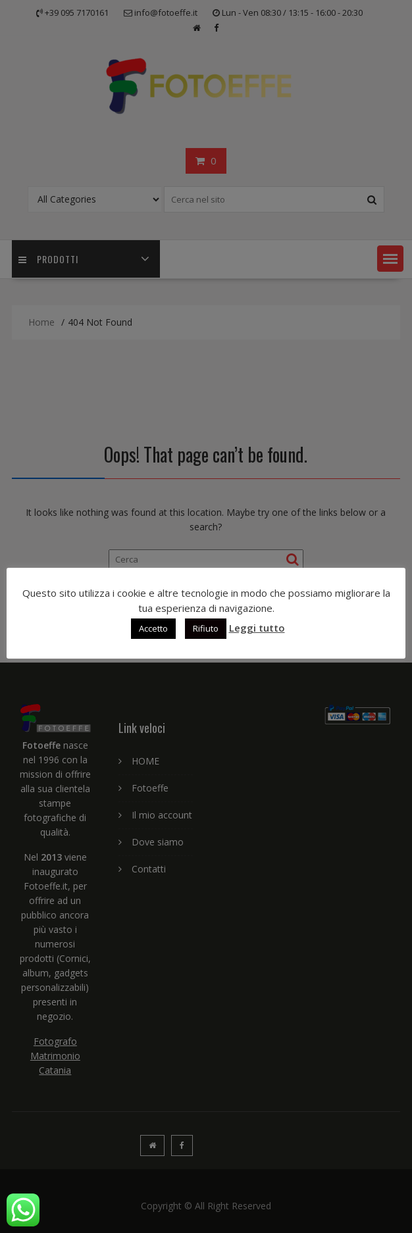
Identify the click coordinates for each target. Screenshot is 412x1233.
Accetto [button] (153, 628)
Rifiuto (206, 628)
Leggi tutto (257, 627)
